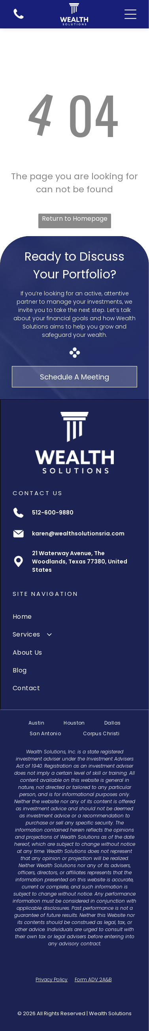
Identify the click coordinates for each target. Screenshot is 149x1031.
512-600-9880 (53, 512)
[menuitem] (74, 616)
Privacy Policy (52, 979)
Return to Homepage (75, 218)
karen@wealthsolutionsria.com (78, 533)
